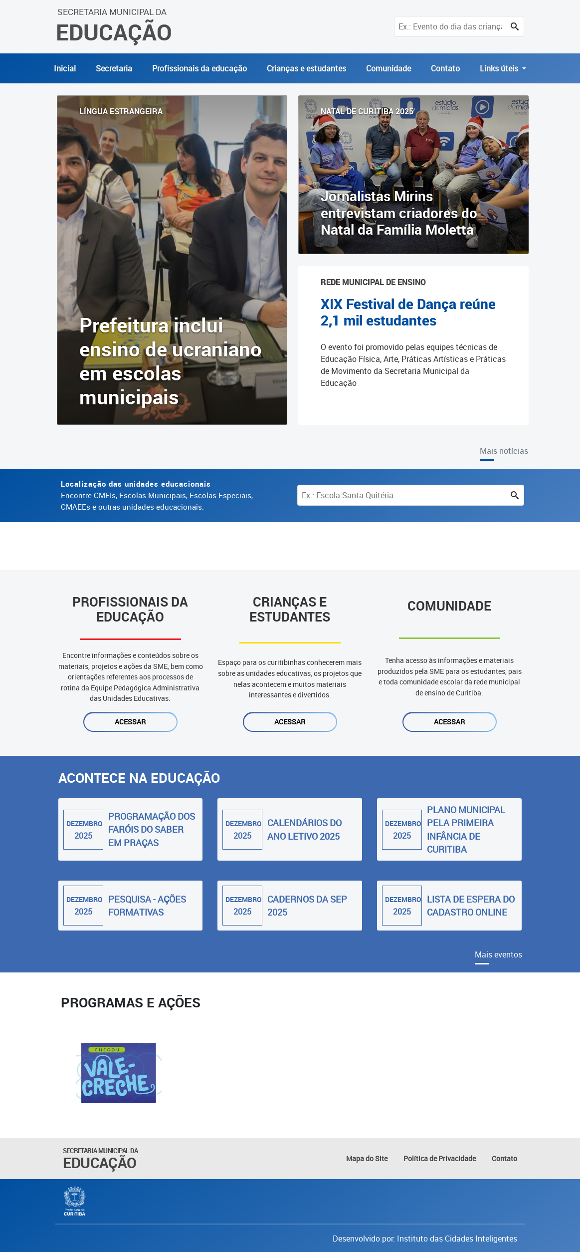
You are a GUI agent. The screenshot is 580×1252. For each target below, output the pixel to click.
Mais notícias (504, 450)
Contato (445, 68)
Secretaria (114, 68)
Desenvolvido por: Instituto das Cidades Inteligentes (425, 1238)
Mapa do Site (366, 1158)
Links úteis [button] (500, 68)
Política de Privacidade (439, 1158)
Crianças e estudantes (306, 68)
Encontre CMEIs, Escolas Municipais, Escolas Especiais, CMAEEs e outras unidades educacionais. (157, 495)
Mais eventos (498, 954)
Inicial (65, 68)
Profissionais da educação (199, 68)
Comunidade (388, 68)
